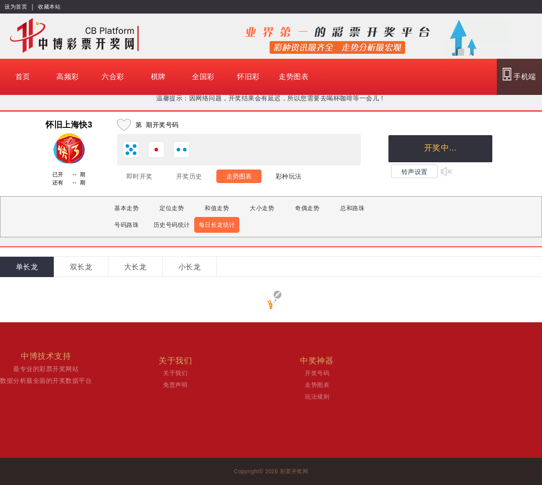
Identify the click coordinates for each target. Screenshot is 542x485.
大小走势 (262, 208)
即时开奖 (139, 176)
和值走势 (217, 208)
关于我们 (175, 373)
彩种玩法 (289, 176)
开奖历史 (189, 176)
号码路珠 (126, 224)
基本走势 (126, 208)
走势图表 (293, 76)
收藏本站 (49, 7)
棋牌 (158, 76)
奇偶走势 (307, 208)
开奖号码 (317, 373)
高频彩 (67, 76)
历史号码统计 (172, 224)
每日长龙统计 (217, 224)
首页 (22, 76)
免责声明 (175, 384)
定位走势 (171, 208)
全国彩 (203, 76)
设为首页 (16, 7)
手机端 (519, 74)
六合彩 (113, 76)
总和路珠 (352, 208)
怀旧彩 (248, 76)
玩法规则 (317, 396)
